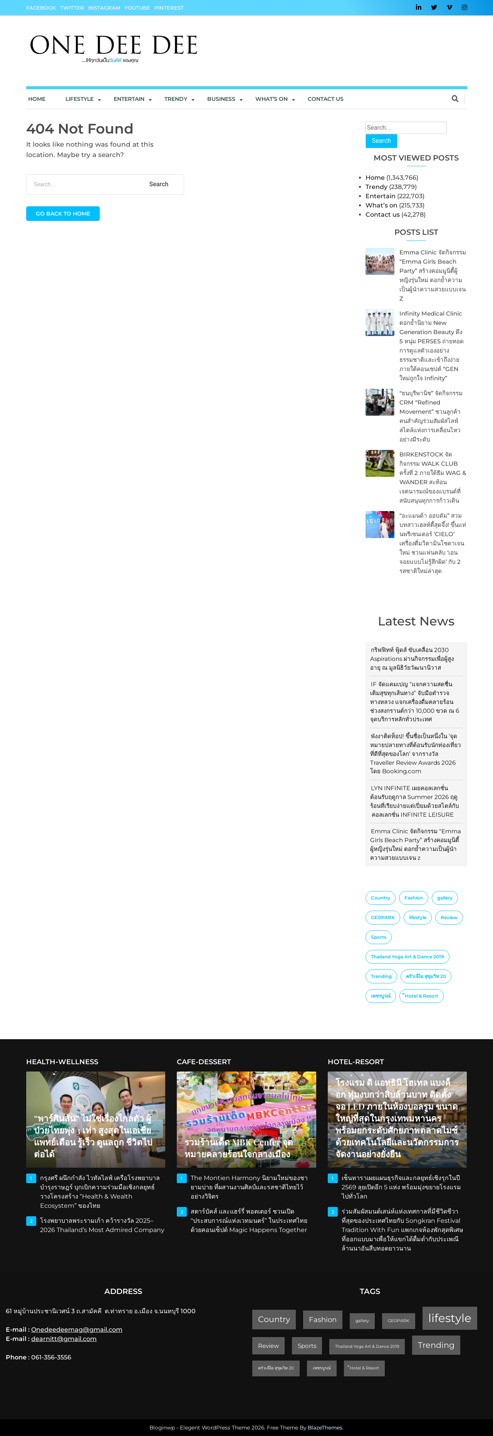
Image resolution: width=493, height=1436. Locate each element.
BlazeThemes (325, 1427)
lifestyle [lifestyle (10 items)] (417, 917)
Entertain (129, 98)
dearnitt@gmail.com (64, 1338)
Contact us (326, 98)
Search (381, 140)
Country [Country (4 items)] (380, 898)
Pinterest (169, 8)
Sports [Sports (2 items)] (378, 937)
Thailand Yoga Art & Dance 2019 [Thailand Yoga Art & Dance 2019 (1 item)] (407, 957)
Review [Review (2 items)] (449, 917)
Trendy (175, 98)
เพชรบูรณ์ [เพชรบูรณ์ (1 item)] (381, 996)
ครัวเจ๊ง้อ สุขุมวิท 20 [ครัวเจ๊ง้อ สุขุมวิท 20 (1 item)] (426, 976)
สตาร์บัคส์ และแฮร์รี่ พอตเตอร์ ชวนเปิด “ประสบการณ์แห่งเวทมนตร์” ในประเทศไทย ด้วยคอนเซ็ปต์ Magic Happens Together (250, 1221)
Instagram (104, 8)
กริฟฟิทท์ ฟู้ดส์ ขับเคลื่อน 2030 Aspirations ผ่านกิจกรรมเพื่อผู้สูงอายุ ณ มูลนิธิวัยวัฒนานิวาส (412, 658)
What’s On (271, 98)
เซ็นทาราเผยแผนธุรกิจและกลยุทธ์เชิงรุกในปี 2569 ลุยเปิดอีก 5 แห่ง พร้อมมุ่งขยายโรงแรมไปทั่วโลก (401, 1187)
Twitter (72, 8)
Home (36, 98)
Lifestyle (79, 98)
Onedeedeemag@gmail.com (76, 1329)
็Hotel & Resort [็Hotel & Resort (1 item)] (421, 996)
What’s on (381, 205)
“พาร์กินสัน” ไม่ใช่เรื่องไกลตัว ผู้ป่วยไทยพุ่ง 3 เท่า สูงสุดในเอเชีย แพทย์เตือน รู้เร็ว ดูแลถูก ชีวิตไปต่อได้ (93, 1136)
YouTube (137, 8)
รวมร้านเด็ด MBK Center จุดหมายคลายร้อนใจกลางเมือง (238, 1148)
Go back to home (63, 213)
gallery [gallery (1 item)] (445, 898)
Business (221, 98)
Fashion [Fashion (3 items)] (413, 898)
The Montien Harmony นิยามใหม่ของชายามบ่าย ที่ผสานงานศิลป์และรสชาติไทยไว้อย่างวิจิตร (249, 1187)
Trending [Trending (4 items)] (381, 976)
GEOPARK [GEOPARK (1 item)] (383, 917)
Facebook (41, 8)
